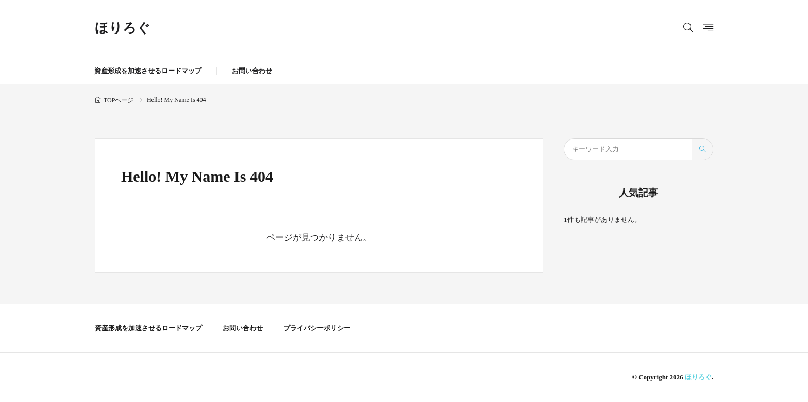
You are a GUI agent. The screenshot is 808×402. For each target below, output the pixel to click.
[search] (702, 149)
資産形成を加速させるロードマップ (147, 71)
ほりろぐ (122, 28)
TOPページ (118, 100)
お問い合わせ (252, 71)
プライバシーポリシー (316, 328)
